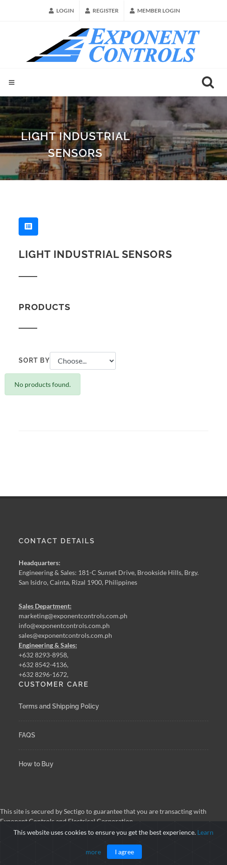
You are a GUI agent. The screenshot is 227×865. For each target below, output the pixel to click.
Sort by (34, 360)
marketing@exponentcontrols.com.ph (73, 616)
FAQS (27, 735)
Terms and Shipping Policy (59, 706)
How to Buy (36, 764)
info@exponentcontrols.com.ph (64, 625)
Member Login (155, 10)
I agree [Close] (124, 852)
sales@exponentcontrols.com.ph (65, 635)
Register (102, 10)
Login (61, 10)
